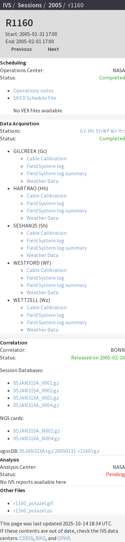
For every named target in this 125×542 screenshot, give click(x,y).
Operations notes (33, 90)
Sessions (30, 5)
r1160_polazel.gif (33, 503)
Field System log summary (57, 173)
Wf (106, 130)
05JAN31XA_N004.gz (36, 438)
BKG (41, 538)
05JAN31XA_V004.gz (36, 405)
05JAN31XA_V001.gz (36, 397)
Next (53, 49)
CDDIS (26, 538)
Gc (83, 130)
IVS (7, 5)
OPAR (63, 538)
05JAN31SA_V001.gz (36, 382)
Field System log (45, 166)
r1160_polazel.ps (32, 510)
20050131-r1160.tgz (77, 451)
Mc (121, 130)
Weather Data (42, 181)
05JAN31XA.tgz (36, 451)
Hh (91, 130)
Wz (114, 130)
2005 (55, 5)
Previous (21, 49)
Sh (98, 130)
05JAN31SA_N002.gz (36, 430)
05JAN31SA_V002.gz (36, 390)
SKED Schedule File (34, 97)
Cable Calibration (47, 158)
